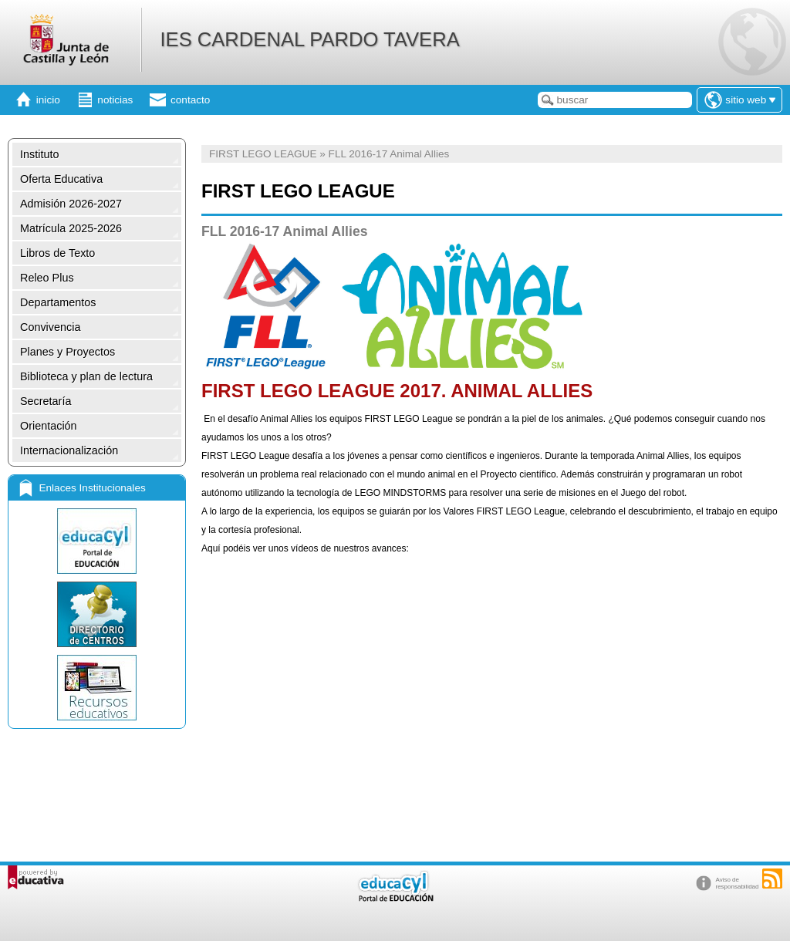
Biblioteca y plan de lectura (86, 376)
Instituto (39, 154)
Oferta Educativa (61, 179)
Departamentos (58, 302)
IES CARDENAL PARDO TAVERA (309, 39)
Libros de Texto (57, 253)
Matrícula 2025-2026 (71, 228)
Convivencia (50, 327)
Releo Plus (47, 278)
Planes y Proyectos (67, 352)
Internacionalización (69, 450)
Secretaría (45, 401)
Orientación (48, 426)
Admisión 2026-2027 (71, 203)
